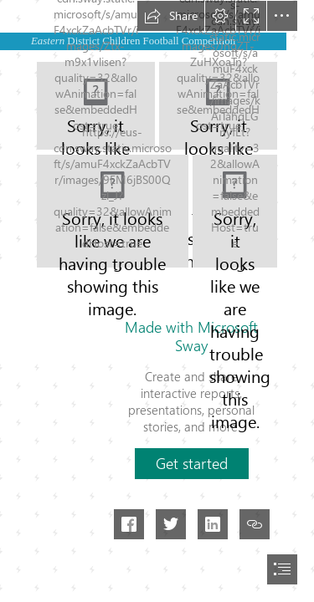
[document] (157, 301)
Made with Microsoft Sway (191, 336)
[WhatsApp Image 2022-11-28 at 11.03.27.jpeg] (96, 105)
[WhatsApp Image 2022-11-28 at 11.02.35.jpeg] (235, 211)
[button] (170, 16)
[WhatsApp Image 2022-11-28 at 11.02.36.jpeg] (112, 211)
